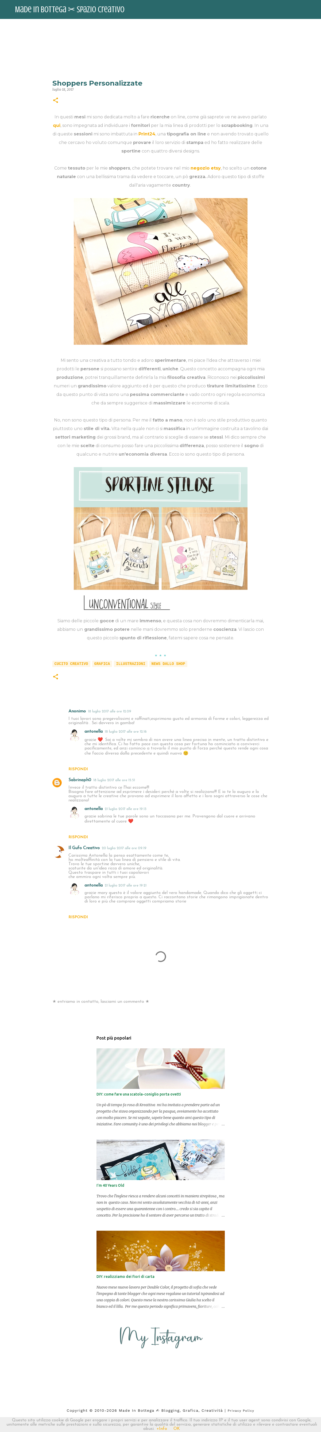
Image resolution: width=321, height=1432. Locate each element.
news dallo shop (168, 664)
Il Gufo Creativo (84, 848)
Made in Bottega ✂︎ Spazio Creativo (70, 9)
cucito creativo (71, 664)
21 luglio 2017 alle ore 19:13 (125, 809)
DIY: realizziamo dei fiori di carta (125, 1276)
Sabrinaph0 (79, 780)
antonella (93, 731)
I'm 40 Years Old (110, 1185)
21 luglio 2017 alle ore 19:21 (125, 885)
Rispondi (78, 769)
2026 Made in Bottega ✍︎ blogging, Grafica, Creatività (165, 1410)
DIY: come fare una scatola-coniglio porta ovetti (138, 1094)
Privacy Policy (241, 1411)
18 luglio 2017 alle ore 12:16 (126, 731)
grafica (102, 664)
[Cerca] (313, 9)
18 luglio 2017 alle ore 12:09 (109, 711)
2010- (101, 1410)
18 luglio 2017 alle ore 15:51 (114, 780)
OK (176, 1429)
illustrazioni (130, 664)
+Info (162, 1429)
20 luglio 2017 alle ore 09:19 (124, 848)
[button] (55, 100)
